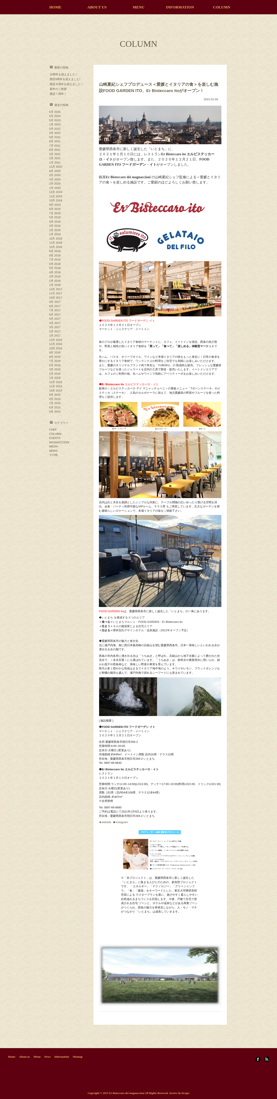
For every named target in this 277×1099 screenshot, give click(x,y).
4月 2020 (55, 179)
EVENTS (54, 438)
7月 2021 (55, 145)
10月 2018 (55, 247)
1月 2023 (55, 124)
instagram (122, 822)
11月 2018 (55, 242)
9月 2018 (55, 251)
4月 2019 (55, 221)
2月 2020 (55, 183)
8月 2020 (55, 171)
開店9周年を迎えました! (65, 79)
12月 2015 (55, 382)
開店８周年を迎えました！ (67, 84)
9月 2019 (55, 204)
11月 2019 (55, 196)
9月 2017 (55, 301)
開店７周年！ (58, 93)
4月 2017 (55, 323)
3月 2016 (55, 369)
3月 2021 (55, 154)
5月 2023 (55, 120)
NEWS (53, 450)
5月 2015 (55, 411)
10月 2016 (55, 348)
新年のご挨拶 (58, 89)
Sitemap (78, 1056)
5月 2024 (55, 116)
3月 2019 (55, 225)
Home (11, 1056)
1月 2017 (55, 335)
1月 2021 (55, 162)
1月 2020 (55, 187)
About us (24, 1056)
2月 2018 (55, 280)
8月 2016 (55, 356)
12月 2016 (55, 340)
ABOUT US (96, 7)
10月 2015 (55, 390)
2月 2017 (55, 331)
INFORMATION (180, 7)
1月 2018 (55, 284)
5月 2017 (55, 318)
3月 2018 (55, 276)
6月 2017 (55, 314)
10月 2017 (55, 297)
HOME (55, 7)
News (47, 1056)
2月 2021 (55, 158)
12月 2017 (55, 289)
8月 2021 (55, 141)
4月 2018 (55, 272)
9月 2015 (55, 394)
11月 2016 (55, 344)
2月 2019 (55, 230)
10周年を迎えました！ (64, 74)
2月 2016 (55, 373)
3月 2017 (55, 327)
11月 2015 (55, 386)
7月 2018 (55, 259)
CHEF (53, 429)
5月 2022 (55, 128)
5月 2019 (55, 217)
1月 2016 (55, 377)
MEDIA (53, 446)
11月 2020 (55, 166)
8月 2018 (55, 255)
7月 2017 (55, 310)
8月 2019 (55, 208)
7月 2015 (55, 403)
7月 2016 (55, 361)
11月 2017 (55, 293)
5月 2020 (55, 175)
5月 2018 (55, 268)
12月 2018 (55, 238)
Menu (37, 1056)
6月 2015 (55, 407)
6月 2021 (55, 149)
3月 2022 (55, 132)
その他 (53, 454)
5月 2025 (55, 111)
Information (61, 1056)
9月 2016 (55, 352)
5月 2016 (55, 365)
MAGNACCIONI (59, 442)
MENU (138, 7)
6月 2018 (55, 263)
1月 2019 (55, 234)
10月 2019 (55, 200)
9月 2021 (55, 137)
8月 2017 (55, 306)
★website (105, 822)
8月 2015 (55, 399)
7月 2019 (55, 213)
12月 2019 (55, 192)
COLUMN (221, 7)
